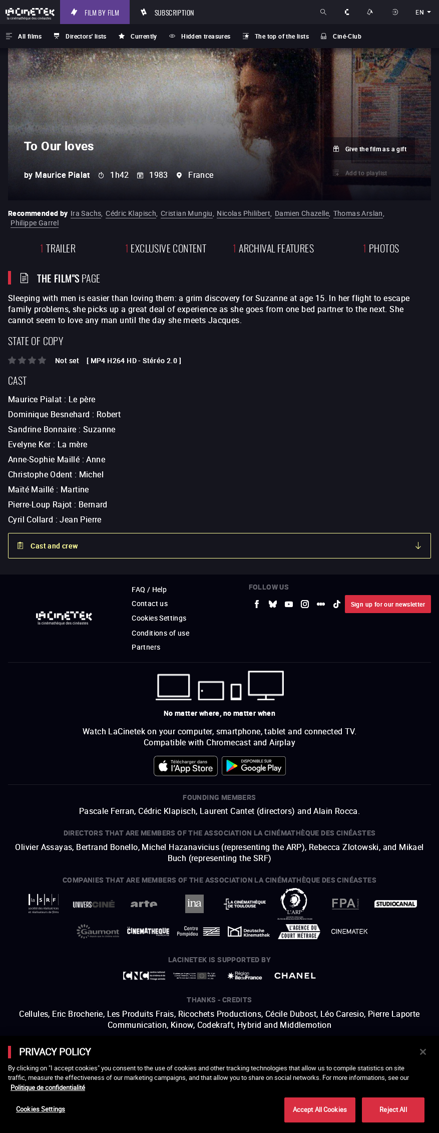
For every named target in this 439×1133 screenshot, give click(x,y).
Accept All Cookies (320, 1109)
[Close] (423, 1052)
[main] (219, 1084)
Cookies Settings (40, 1108)
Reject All (392, 1109)
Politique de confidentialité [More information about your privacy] (48, 1087)
